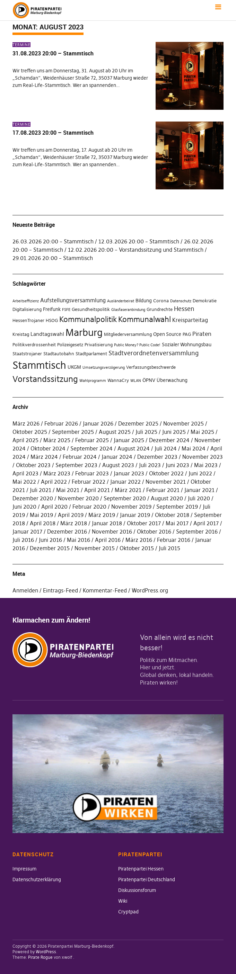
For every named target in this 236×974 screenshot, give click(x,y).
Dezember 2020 (32, 498)
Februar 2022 (88, 481)
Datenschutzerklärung (36, 879)
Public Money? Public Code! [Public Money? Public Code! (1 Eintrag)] (137, 345)
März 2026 (26, 423)
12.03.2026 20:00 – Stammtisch (138, 241)
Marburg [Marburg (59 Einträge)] (84, 333)
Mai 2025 (202, 431)
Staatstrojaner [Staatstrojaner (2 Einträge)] (27, 353)
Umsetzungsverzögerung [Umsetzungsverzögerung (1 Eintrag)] (103, 367)
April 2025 (25, 440)
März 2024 (44, 456)
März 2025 (56, 440)
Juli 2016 (23, 539)
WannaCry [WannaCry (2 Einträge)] (118, 380)
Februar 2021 (163, 489)
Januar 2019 (135, 514)
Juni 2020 (24, 506)
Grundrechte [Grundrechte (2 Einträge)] (160, 309)
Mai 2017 (177, 523)
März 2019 (101, 514)
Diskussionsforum (137, 890)
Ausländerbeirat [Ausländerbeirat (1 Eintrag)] (120, 301)
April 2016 (108, 539)
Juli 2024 (166, 448)
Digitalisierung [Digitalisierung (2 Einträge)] (27, 309)
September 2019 (177, 506)
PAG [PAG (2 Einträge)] (187, 334)
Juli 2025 (146, 431)
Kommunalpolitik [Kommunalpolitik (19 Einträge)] (88, 319)
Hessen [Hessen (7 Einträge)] (184, 309)
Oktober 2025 (29, 431)
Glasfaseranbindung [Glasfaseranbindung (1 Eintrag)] (128, 309)
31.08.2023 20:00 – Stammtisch (53, 53)
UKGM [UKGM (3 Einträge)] (74, 367)
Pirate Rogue (40, 957)
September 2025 (73, 431)
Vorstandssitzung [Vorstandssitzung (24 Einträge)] (45, 379)
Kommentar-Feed (105, 590)
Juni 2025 (174, 431)
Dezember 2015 (50, 548)
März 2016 (138, 539)
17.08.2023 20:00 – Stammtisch (53, 132)
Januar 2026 (98, 423)
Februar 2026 (61, 423)
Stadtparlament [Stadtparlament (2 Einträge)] (91, 353)
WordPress (46, 951)
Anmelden (25, 590)
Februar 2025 (92, 440)
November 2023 (202, 456)
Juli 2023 (150, 465)
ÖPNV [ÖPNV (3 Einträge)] (148, 380)
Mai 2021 (67, 489)
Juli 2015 (169, 548)
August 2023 (118, 465)
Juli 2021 (40, 489)
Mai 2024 (194, 448)
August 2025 (115, 431)
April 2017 (206, 523)
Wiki (122, 901)
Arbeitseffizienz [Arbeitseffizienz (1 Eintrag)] (25, 301)
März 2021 (128, 489)
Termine (21, 44)
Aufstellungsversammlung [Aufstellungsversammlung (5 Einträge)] (73, 300)
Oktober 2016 (154, 531)
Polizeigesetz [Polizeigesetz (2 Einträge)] (70, 344)
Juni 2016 (50, 539)
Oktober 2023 (33, 465)
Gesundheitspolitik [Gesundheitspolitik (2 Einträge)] (91, 309)
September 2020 (125, 498)
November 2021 (166, 481)
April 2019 (71, 514)
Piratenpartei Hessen (141, 869)
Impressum (24, 869)
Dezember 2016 (67, 531)
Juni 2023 (177, 465)
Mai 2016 (78, 539)
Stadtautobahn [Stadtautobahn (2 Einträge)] (58, 353)
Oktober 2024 (47, 448)
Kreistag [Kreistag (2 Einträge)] (20, 334)
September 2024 (91, 448)
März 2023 (56, 473)
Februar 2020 (89, 506)
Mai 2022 (24, 481)
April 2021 (97, 489)
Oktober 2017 (144, 523)
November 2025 (183, 423)
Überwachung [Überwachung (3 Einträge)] (172, 380)
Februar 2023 (92, 473)
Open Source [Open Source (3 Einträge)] (167, 334)
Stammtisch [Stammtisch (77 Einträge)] (39, 365)
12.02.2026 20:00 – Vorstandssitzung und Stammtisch (135, 249)
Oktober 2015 (137, 548)
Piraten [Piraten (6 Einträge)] (201, 334)
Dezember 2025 (138, 423)
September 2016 (197, 531)
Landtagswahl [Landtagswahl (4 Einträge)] (47, 334)
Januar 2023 (129, 473)
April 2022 (54, 481)
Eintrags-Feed (60, 590)
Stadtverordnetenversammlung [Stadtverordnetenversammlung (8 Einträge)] (153, 353)
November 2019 (131, 506)
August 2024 (133, 448)
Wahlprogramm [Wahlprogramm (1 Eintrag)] (92, 380)
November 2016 (112, 531)
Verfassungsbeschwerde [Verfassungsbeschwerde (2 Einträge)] (151, 367)
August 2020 (167, 498)
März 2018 (73, 523)
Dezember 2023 (157, 456)
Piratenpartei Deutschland (146, 879)
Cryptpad (128, 912)
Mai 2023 (206, 465)
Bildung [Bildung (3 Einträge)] (144, 300)
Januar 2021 (199, 489)
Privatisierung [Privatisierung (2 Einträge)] (99, 344)
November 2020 (78, 498)
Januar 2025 (129, 440)
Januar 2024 (117, 456)
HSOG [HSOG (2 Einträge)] (52, 320)
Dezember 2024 (169, 440)
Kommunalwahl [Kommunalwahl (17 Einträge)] (144, 319)
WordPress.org (150, 590)
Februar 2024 (80, 456)
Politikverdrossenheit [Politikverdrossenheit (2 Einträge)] (34, 344)
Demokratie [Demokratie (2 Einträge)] (205, 300)
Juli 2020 (199, 498)
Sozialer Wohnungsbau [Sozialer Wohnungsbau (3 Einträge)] (186, 344)
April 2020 (54, 506)
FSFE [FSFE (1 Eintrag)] (66, 309)
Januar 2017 (27, 531)
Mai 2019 (41, 514)
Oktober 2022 (166, 473)
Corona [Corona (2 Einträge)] (161, 300)
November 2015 (95, 548)
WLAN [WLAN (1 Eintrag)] (135, 380)
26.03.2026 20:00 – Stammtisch (53, 241)
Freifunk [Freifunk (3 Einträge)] (52, 309)
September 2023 (76, 465)
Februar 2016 (173, 539)
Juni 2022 (200, 473)
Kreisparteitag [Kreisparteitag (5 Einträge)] (190, 319)
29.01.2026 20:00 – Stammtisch (52, 257)
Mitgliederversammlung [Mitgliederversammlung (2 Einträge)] (128, 334)
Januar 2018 (107, 523)
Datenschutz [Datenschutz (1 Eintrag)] (180, 301)
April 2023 (25, 473)
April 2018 (42, 523)
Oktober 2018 (172, 514)
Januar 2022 (125, 481)
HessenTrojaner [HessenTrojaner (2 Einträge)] (28, 320)
